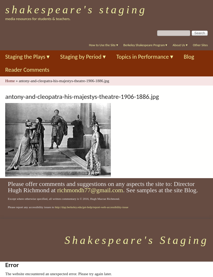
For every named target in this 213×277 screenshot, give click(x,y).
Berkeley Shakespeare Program (145, 45)
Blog (189, 56)
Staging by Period (83, 56)
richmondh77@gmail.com (90, 190)
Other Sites (200, 45)
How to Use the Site (103, 45)
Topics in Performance (144, 56)
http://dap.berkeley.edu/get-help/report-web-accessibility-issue (91, 207)
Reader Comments (27, 69)
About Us (179, 45)
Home (10, 81)
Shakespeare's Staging (76, 10)
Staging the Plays (27, 56)
